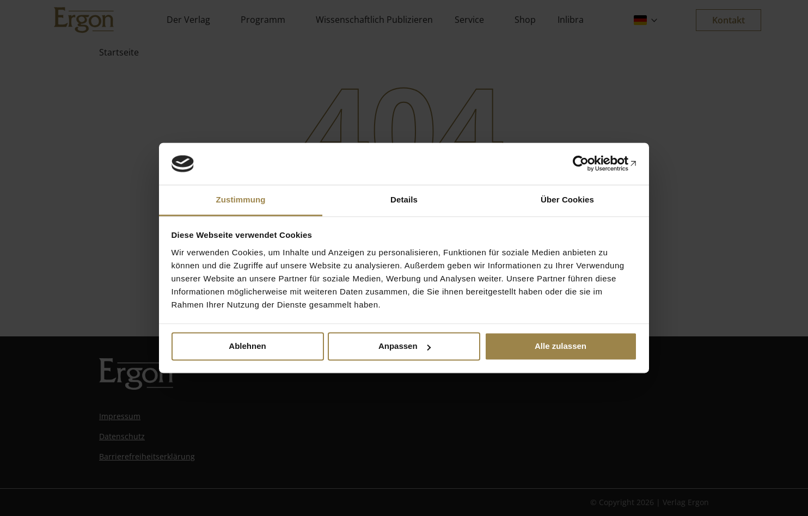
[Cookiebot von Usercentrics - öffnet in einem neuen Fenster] (589, 164)
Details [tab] (404, 199)
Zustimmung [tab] (241, 199)
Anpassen (404, 346)
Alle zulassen (560, 346)
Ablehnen (247, 346)
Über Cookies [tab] (567, 199)
